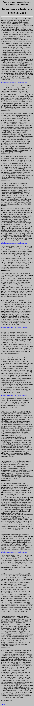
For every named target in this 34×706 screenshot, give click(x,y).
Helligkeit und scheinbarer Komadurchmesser (14, 83)
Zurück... (3, 704)
